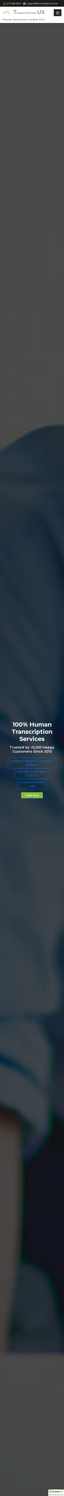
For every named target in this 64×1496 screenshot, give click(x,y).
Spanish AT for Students (20, 838)
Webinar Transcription (18, 1264)
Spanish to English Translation (23, 808)
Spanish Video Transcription (22, 848)
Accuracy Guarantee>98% (32, 98)
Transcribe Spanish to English (23, 879)
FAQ (7, 1192)
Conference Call (14, 1257)
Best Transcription (16, 1289)
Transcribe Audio (15, 1367)
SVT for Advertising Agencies (23, 859)
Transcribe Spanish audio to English (26, 869)
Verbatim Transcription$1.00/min (32, 87)
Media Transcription (17, 1270)
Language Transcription (19, 1401)
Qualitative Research (17, 1329)
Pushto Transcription (17, 1439)
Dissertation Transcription (20, 1348)
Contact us (11, 1179)
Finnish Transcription (17, 1414)
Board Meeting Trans (17, 1251)
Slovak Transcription (17, 1452)
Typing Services (14, 1295)
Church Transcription (17, 1283)
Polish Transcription (17, 1433)
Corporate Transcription (19, 1245)
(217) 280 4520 (34, 977)
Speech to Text (14, 1361)
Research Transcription (19, 1335)
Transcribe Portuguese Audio (23, 788)
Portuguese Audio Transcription (24, 778)
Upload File (11, 1185)
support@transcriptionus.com (34, 982)
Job (7, 1211)
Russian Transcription (18, 1445)
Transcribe (11, 1380)
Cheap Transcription (17, 1276)
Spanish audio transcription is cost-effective (27, 697)
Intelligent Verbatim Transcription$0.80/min (32, 77)
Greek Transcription (17, 1420)
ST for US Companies (18, 818)
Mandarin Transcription (18, 1426)
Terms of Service (15, 1198)
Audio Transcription (16, 1232)
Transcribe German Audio (21, 767)
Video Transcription (16, 1238)
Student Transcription (18, 1316)
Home (9, 1173)
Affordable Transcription (19, 1355)
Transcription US (15, 399)
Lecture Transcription (18, 1323)
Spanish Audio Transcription (22, 828)
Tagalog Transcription (18, 1458)
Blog (8, 1204)
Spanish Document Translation (23, 798)
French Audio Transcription (21, 757)
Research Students (16, 1342)
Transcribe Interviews (18, 1374)
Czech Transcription (17, 1407)
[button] (56, 1492)
